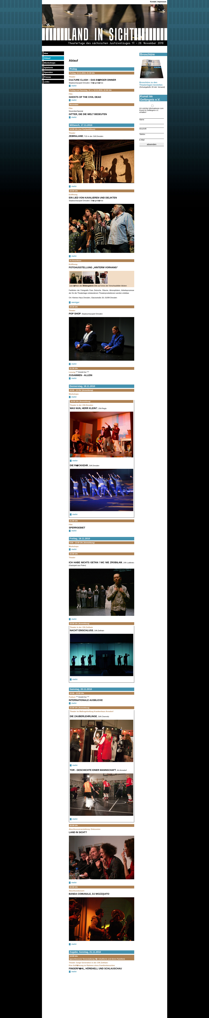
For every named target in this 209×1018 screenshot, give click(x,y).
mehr (74, 85)
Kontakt (153, 2)
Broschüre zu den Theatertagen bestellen (151, 83)
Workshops (50, 63)
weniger (76, 302)
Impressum (162, 2)
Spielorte (48, 67)
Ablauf (47, 58)
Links (46, 82)
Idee (46, 53)
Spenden (48, 72)
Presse (47, 77)
